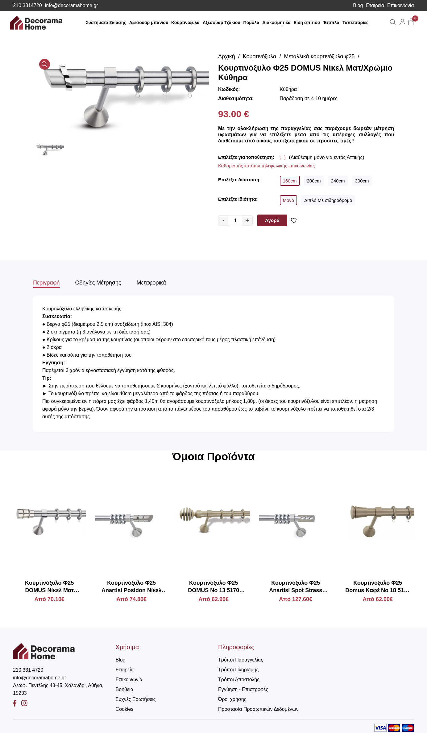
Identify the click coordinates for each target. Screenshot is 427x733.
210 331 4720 (28, 670)
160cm (290, 180)
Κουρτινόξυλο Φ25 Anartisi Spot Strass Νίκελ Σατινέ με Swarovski (295, 587)
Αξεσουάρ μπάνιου (148, 22)
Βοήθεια (124, 689)
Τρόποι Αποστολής (238, 679)
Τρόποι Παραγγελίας (240, 659)
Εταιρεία (375, 5)
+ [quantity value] (247, 220)
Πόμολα (251, 22)
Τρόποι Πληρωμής (238, 669)
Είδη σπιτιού (307, 22)
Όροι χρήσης (232, 699)
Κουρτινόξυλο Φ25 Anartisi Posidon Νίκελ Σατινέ (132, 587)
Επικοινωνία (400, 5)
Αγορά (272, 220)
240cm (338, 180)
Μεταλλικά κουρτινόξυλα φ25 (319, 56)
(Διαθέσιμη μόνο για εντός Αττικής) (326, 157)
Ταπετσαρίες (355, 22)
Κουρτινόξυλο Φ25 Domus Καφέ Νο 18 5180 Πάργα (377, 587)
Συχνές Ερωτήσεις (136, 699)
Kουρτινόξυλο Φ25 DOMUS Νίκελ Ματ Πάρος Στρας (49, 587)
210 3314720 (27, 5)
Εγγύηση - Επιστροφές (243, 689)
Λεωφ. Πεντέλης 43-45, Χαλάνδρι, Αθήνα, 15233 (58, 689)
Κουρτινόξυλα (185, 22)
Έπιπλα (331, 22)
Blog (358, 5)
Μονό (288, 200)
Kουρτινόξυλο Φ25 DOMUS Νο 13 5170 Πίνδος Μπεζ (213, 587)
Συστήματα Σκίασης (106, 22)
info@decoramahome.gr (71, 5)
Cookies (125, 709)
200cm (314, 180)
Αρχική (226, 56)
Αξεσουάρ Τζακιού (221, 22)
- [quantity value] (223, 220)
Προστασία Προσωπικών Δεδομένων (258, 709)
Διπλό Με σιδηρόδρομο (328, 200)
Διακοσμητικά (277, 22)
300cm (362, 180)
